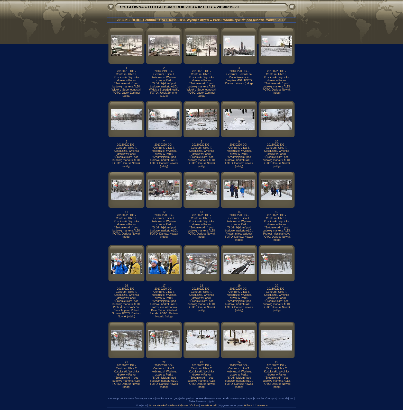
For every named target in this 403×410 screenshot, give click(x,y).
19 (239, 285)
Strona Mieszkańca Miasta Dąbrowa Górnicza (174, 405)
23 (201, 362)
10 (276, 141)
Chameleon (261, 405)
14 (239, 211)
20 (276, 285)
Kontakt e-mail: (209, 405)
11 (126, 211)
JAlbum (248, 405)
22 (164, 362)
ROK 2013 (185, 7)
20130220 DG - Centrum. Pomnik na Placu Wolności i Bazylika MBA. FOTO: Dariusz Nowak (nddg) (239, 77)
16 (126, 285)
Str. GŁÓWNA (132, 7)
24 (239, 362)
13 (201, 211)
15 (276, 211)
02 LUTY (205, 7)
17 (164, 285)
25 (276, 362)
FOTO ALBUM (160, 7)
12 (164, 211)
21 (126, 362)
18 (201, 285)
